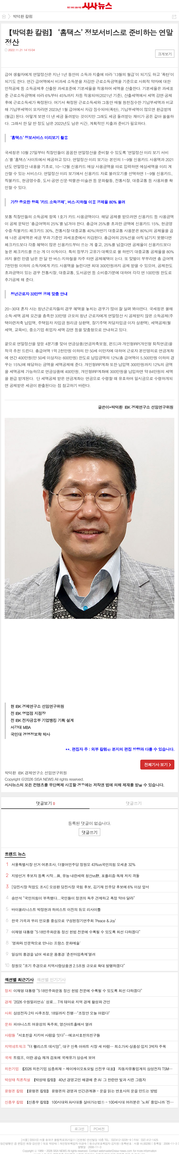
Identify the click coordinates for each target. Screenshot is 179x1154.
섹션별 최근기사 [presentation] (19, 980)
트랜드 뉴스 (15, 854)
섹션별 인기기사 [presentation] (51, 980)
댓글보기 (45, 803)
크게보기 (165, 54)
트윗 (18, 59)
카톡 (27, 59)
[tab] (19, 980)
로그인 (79, 1128)
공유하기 (174, 16)
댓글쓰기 (134, 803)
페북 (9, 59)
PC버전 (99, 1128)
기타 (37, 59)
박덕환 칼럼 (23, 16)
